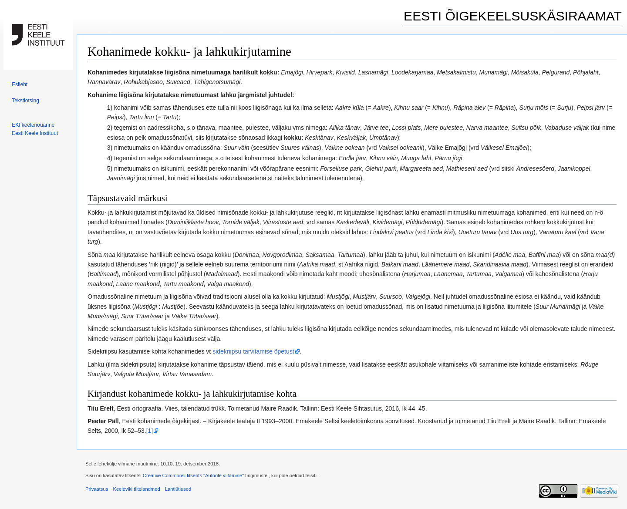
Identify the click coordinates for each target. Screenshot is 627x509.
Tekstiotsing (25, 101)
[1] (149, 430)
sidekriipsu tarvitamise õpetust (253, 351)
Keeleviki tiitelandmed (136, 489)
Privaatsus (96, 489)
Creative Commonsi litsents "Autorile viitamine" (193, 475)
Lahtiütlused (178, 489)
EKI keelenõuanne (33, 125)
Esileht (19, 84)
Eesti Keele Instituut (35, 133)
